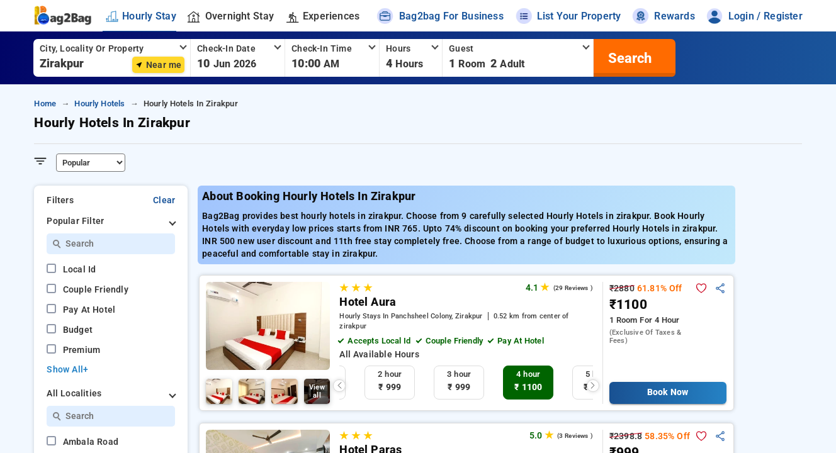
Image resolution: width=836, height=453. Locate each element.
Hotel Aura (367, 302)
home (45, 103)
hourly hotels (99, 103)
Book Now (667, 392)
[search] (628, 58)
